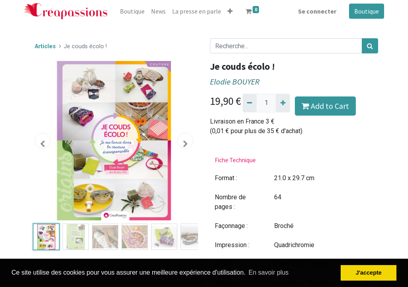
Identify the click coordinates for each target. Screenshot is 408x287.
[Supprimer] (250, 103)
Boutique (366, 11)
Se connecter (317, 11)
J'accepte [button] (369, 272)
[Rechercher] (370, 45)
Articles (45, 46)
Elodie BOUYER (234, 82)
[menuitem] (132, 11)
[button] (230, 11)
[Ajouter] (283, 103)
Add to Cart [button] (325, 106)
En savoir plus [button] (269, 272)
